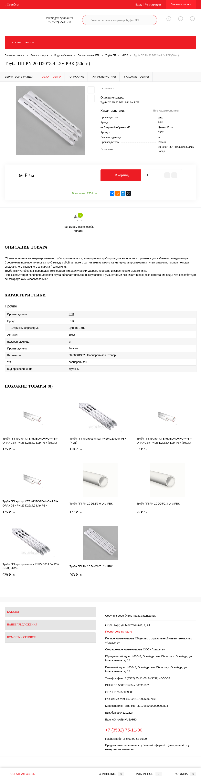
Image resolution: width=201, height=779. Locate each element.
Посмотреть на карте (118, 631)
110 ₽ (100, 451)
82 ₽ (167, 451)
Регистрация (153, 4)
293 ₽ (100, 577)
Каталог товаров (100, 42)
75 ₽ (167, 514)
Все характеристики (166, 110)
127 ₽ (100, 514)
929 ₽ (33, 577)
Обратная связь (20, 773)
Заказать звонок (181, 4)
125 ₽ (33, 451)
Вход (138, 4)
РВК (160, 117)
